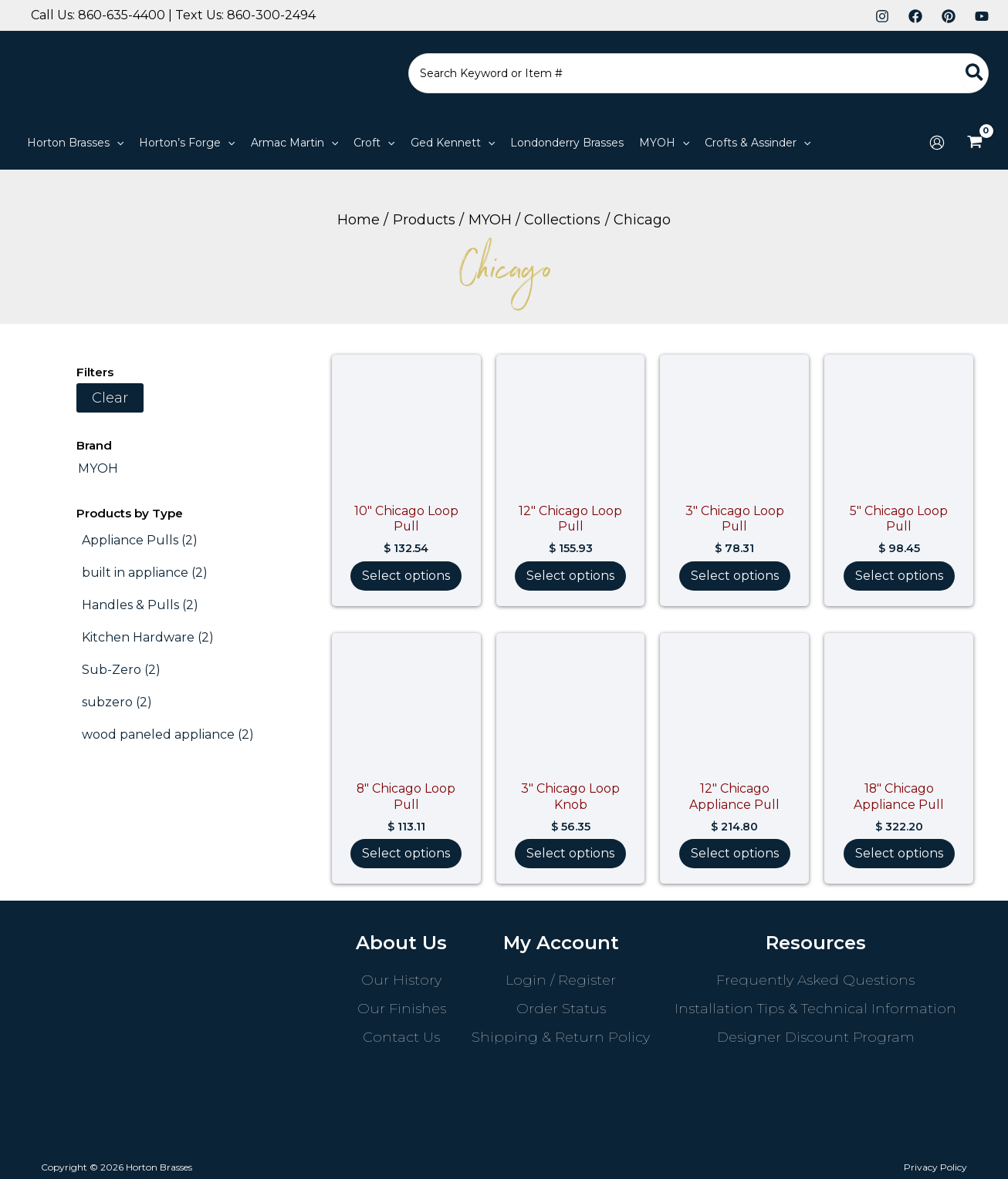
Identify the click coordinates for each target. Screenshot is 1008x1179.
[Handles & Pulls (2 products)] (140, 605)
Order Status (561, 1008)
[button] (75, 143)
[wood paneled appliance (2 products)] (167, 735)
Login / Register (561, 980)
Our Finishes (401, 1008)
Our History (401, 980)
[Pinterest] (949, 16)
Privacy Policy (935, 1167)
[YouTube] (982, 16)
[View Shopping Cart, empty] (974, 143)
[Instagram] (882, 16)
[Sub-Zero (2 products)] (121, 670)
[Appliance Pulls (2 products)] (139, 540)
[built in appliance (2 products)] (144, 573)
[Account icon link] (937, 142)
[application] (116, 142)
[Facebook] (915, 16)
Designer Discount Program (816, 1037)
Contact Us (401, 1037)
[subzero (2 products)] (116, 702)
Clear (110, 397)
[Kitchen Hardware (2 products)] (147, 638)
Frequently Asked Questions (815, 980)
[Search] (975, 73)
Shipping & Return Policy (561, 1037)
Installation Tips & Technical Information (815, 1008)
